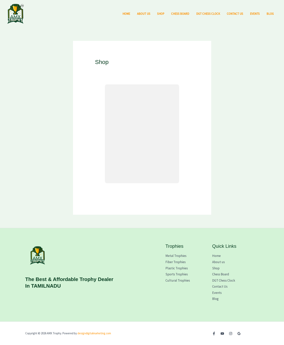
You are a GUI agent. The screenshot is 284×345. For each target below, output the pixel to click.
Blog (270, 14)
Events (256, 14)
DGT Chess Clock (211, 14)
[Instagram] (230, 333)
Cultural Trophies (177, 280)
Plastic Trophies (176, 268)
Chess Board (184, 14)
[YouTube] (222, 333)
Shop (165, 14)
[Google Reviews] (239, 333)
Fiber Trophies (175, 262)
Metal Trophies (175, 256)
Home (133, 14)
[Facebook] (214, 333)
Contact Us (237, 14)
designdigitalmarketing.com (94, 333)
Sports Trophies (176, 274)
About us (149, 14)
